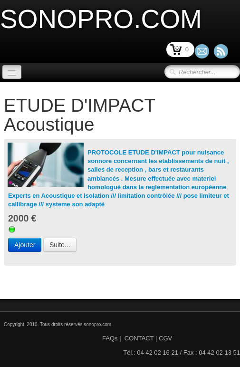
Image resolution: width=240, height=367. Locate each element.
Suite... (59, 245)
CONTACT (139, 338)
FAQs (110, 338)
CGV (165, 338)
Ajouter (24, 245)
